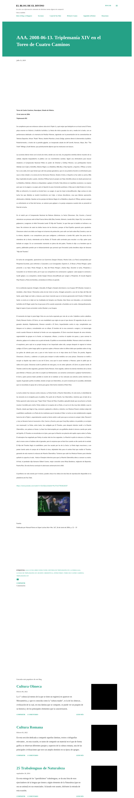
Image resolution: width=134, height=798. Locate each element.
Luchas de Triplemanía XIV (26, 573)
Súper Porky (58, 573)
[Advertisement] (50, 653)
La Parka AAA (75, 570)
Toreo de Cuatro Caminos (74, 573)
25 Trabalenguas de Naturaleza (40, 768)
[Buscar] (108, 5)
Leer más (80, 714)
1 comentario (32, 714)
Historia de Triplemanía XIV (59, 570)
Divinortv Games (72, 16)
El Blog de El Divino (30, 5)
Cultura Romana (29, 727)
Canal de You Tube (55, 16)
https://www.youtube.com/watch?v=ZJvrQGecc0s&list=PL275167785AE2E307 (42, 486)
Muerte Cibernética (45, 573)
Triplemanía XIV (22, 576)
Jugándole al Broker (89, 16)
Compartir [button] (20, 583)
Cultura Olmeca (29, 686)
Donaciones (105, 16)
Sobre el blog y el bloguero (24, 16)
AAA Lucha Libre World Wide (36, 570)
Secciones (41, 16)
